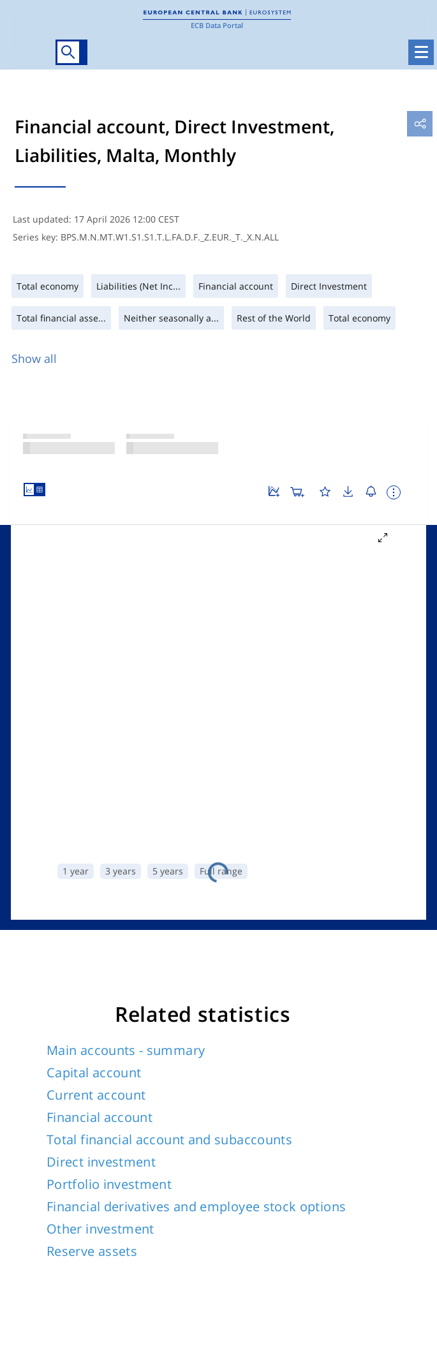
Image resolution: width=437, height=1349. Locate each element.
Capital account (94, 550)
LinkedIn (89, 1129)
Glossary (32, 1184)
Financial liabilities (353, 897)
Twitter (23, 1129)
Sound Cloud (352, 1129)
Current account (96, 573)
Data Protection (258, 1233)
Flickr (286, 1129)
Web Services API (50, 1240)
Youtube (220, 1129)
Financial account (99, 595)
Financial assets (226, 897)
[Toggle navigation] (421, 52)
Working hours (255, 1306)
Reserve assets (92, 729)
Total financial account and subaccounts (169, 617)
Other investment (100, 707)
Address (240, 1289)
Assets (49, 897)
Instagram (155, 1129)
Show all (34, 358)
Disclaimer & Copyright (273, 1200)
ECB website (39, 1217)
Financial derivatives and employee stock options (196, 684)
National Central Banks (63, 1200)
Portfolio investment (109, 662)
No (269, 1011)
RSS (417, 1129)
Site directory (61, 1070)
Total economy (218, 920)
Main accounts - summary (126, 528)
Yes (167, 1011)
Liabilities (124, 897)
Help (233, 1184)
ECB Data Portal (217, 25)
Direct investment (101, 640)
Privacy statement (263, 1217)
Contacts (242, 1272)
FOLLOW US (50, 1103)
